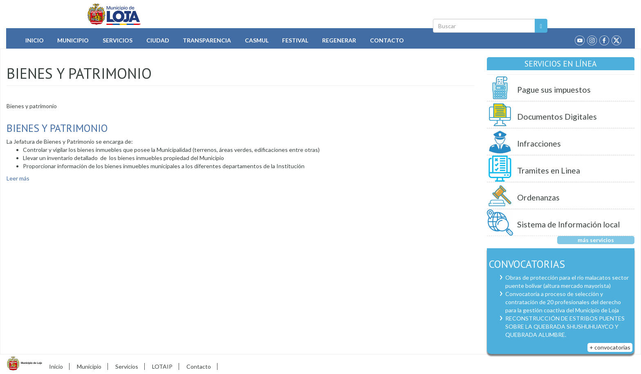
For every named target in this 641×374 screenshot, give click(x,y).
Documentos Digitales (557, 116)
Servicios (117, 40)
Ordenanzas (538, 197)
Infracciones (539, 143)
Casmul (257, 40)
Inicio (34, 40)
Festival (295, 40)
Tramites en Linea (548, 170)
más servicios (596, 239)
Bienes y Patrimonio (57, 128)
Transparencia (207, 40)
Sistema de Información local (568, 224)
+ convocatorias (609, 347)
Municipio (73, 40)
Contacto (387, 40)
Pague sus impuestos (554, 89)
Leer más (18, 178)
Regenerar (339, 40)
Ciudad (157, 40)
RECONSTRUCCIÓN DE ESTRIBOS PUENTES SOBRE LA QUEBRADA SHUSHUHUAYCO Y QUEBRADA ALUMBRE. (565, 326)
